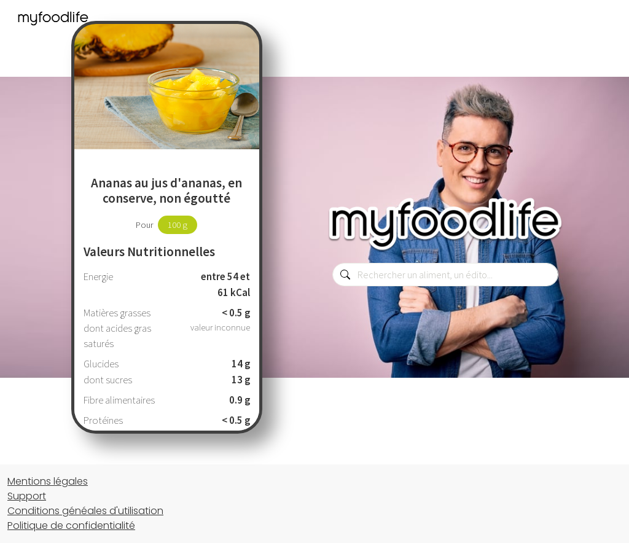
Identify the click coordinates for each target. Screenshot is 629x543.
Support (26, 496)
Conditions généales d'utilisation (85, 511)
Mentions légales (47, 481)
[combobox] (445, 274)
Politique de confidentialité (71, 525)
